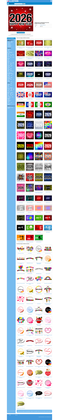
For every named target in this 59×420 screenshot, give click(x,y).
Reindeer (9, 43)
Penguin (9, 76)
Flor (8, 52)
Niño (8, 94)
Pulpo (8, 74)
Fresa (13, 79)
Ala (13, 89)
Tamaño (11, 55)
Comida (8, 77)
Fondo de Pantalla (10, 107)
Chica (10, 94)
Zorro (11, 66)
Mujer (8, 95)
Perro (8, 59)
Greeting (11, 5)
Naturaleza (10, 52)
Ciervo (9, 63)
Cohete (11, 85)
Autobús (9, 84)
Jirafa (11, 65)
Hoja (10, 54)
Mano (12, 96)
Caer (8, 50)
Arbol (8, 54)
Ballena (9, 75)
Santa (11, 41)
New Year (14, 5)
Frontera (9, 106)
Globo (11, 89)
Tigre (10, 64)
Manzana (10, 79)
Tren (8, 86)
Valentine (9, 44)
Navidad (9, 41)
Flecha (14, 88)
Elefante (9, 65)
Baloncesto (9, 100)
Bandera (11, 90)
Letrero (9, 91)
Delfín (11, 75)
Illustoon (8, 5)
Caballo (13, 62)
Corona (9, 89)
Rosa (8, 53)
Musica (9, 102)
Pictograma (9, 96)
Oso (8, 60)
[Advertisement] (43, 14)
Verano (9, 49)
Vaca (11, 62)
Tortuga (11, 68)
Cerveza (9, 81)
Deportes (8, 98)
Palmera (13, 54)
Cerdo (8, 62)
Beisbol (9, 99)
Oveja (11, 63)
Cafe (11, 81)
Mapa (8, 90)
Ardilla (8, 66)
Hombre (11, 95)
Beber (11, 77)
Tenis (8, 101)
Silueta (9, 108)
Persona (11, 92)
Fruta (8, 79)
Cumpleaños (9, 45)
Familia (8, 92)
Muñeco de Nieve (10, 42)
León (8, 64)
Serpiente (9, 69)
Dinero (9, 104)
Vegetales (9, 78)
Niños (11, 93)
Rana (8, 68)
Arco (11, 88)
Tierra (8, 55)
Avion (8, 85)
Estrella (9, 56)
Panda (9, 61)
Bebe (8, 93)
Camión (11, 83)
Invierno (9, 51)
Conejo (9, 67)
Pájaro (9, 70)
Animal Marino (9, 73)
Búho (11, 70)
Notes (11, 102)
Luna (13, 55)
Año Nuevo (9, 46)
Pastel (8, 80)
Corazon (9, 88)
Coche (9, 83)
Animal (8, 58)
